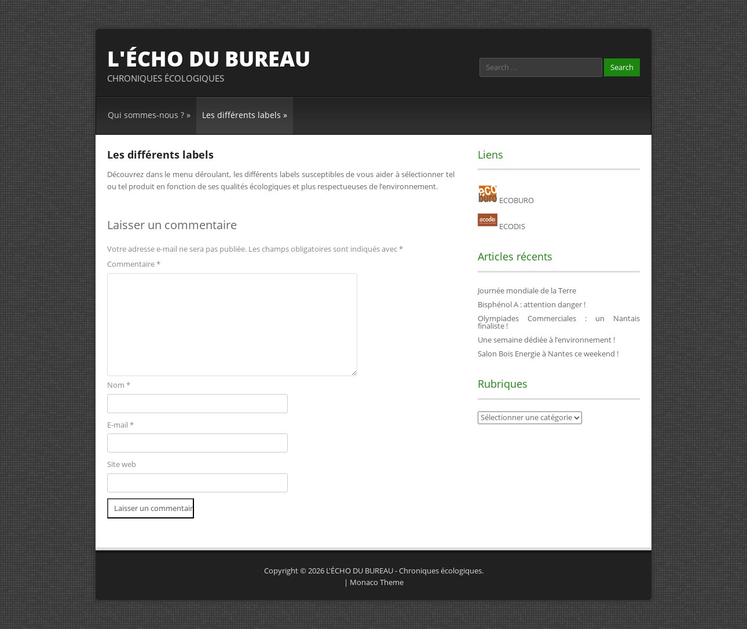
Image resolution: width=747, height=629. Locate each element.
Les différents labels (244, 114)
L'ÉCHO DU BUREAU (208, 59)
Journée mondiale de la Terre (527, 290)
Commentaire (133, 264)
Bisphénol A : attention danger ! (531, 304)
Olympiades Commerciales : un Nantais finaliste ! (559, 322)
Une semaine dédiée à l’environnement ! (546, 339)
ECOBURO (506, 200)
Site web (121, 464)
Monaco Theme (377, 582)
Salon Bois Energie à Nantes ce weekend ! (548, 353)
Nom (118, 385)
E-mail (120, 425)
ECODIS (501, 226)
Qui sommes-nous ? (149, 114)
